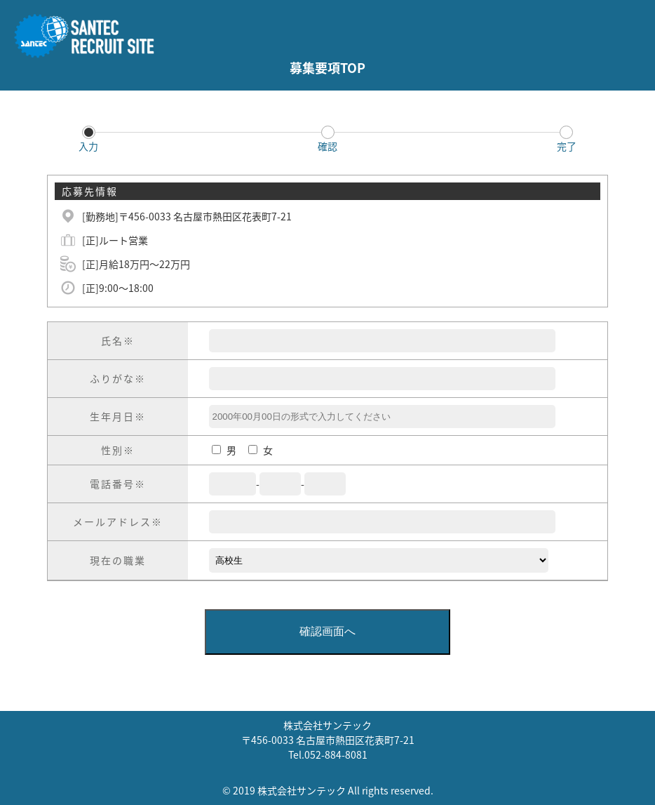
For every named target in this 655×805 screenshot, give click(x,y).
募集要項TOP (327, 67)
